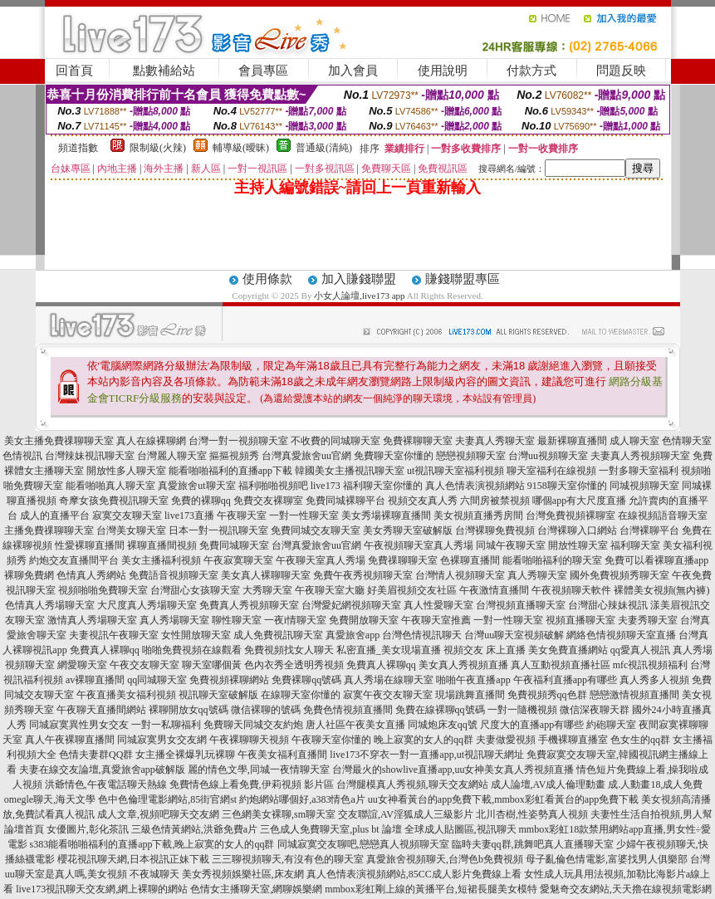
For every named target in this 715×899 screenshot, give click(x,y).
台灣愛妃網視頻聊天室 (351, 605)
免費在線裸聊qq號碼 (440, 710)
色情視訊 (22, 456)
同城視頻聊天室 (644, 485)
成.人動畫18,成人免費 (655, 784)
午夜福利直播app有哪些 (565, 680)
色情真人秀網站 (91, 575)
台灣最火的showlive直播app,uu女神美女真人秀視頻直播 (453, 769)
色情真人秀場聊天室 (50, 605)
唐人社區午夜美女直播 (355, 724)
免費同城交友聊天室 (315, 530)
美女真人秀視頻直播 (463, 665)
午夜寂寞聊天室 (238, 560)
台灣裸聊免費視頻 (495, 530)
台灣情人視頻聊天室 (460, 575)
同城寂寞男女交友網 (162, 739)
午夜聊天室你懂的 (331, 739)
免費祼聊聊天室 (403, 560)
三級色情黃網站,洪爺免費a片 (194, 829)
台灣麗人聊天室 (172, 456)
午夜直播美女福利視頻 (126, 695)
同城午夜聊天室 (511, 545)
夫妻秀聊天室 (648, 620)
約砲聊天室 (611, 724)
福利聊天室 (635, 545)
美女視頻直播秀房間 (478, 515)
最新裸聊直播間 (572, 441)
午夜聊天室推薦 (436, 620)
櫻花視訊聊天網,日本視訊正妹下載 (133, 859)
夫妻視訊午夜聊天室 (114, 635)
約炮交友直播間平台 (74, 560)
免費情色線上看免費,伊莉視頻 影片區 (251, 784)
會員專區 (263, 70)
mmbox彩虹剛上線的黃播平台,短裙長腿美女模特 (431, 889)
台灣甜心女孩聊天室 (195, 590)
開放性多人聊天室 (126, 470)
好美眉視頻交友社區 (412, 590)
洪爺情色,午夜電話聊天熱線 (106, 784)
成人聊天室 (634, 441)
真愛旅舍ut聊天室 (196, 485)
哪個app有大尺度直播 (579, 500)
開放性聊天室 (578, 545)
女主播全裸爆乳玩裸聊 (185, 754)
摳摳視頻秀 (234, 456)
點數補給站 (164, 70)
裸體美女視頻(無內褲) (662, 590)
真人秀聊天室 (537, 575)
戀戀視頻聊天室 (471, 456)
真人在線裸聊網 (151, 441)
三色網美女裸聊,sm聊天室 (278, 814)
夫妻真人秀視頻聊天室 (640, 456)
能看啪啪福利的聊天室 (552, 560)
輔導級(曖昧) (241, 148)
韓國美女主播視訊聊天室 (349, 470)
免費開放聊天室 (364, 620)
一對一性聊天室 (304, 515)
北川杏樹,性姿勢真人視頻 (532, 814)
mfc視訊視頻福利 (650, 665)
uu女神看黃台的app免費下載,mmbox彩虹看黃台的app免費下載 (503, 799)
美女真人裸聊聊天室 (266, 575)
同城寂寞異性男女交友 (79, 724)
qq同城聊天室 (157, 680)
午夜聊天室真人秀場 (320, 560)
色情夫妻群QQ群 (96, 754)
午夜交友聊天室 (144, 665)
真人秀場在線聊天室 (388, 680)
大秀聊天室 (267, 590)
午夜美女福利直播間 (282, 754)
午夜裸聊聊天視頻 (249, 739)
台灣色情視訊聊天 (422, 635)
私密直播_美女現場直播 (388, 650)
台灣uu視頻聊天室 (548, 456)
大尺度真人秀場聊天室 (147, 605)
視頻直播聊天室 (580, 620)
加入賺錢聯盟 (358, 279)
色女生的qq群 (640, 739)
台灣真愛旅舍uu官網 (306, 456)
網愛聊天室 (82, 665)
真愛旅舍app (353, 635)
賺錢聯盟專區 (462, 279)
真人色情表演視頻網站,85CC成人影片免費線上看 (414, 874)
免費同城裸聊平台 (345, 500)
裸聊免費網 (29, 575)
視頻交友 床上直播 (484, 650)
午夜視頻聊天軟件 (571, 590)
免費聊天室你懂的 (393, 456)
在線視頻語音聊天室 (663, 515)
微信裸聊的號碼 (266, 710)
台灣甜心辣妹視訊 (608, 605)
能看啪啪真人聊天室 (110, 485)
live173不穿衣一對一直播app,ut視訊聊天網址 (427, 754)
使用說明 (443, 70)
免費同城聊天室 (234, 545)
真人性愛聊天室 (438, 605)
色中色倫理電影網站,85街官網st (167, 799)
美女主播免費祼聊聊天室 (59, 441)
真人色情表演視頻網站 (475, 485)
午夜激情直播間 (494, 590)
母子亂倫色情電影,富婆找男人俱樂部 (607, 859)
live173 (325, 485)
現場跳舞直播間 (470, 695)
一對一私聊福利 (166, 724)
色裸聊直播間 (470, 560)
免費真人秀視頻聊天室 (249, 605)
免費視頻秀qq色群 (547, 695)
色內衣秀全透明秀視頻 (294, 665)
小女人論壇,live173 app (360, 295)
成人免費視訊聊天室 (278, 635)
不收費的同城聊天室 (335, 441)
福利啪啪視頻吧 (273, 485)
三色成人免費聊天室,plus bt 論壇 (330, 829)
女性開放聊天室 (196, 635)
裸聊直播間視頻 (162, 545)
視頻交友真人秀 (423, 500)
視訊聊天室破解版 (218, 695)
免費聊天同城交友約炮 (253, 724)
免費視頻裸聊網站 (229, 680)
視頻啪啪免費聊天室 (103, 590)
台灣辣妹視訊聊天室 (90, 456)
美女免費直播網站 (568, 650)
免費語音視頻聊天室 (173, 575)
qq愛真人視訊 (640, 650)
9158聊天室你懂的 (567, 485)
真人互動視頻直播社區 (560, 665)
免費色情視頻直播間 (348, 710)
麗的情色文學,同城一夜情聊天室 (259, 769)
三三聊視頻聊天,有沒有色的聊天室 (288, 859)
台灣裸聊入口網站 (577, 530)
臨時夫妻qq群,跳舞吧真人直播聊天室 (533, 844)
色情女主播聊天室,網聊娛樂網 (256, 889)
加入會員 (353, 70)
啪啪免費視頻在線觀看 (192, 650)
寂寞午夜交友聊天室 (388, 695)
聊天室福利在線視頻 (551, 470)
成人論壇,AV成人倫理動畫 (548, 784)
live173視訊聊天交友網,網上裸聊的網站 (102, 889)
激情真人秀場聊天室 (92, 620)
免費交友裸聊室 (268, 500)
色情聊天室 (687, 441)
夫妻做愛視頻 (506, 739)
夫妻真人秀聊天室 (495, 441)
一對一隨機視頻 (522, 710)
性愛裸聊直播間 (90, 545)
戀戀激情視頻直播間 (634, 695)
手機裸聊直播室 (573, 739)
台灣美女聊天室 (131, 530)
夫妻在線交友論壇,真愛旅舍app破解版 (102, 769)
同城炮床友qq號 (442, 724)
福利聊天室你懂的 (383, 485)
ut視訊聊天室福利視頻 (455, 470)
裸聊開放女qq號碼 (188, 710)
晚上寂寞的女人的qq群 (423, 739)
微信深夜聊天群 (594, 710)
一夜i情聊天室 (295, 620)
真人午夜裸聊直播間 (70, 739)
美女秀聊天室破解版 (408, 530)
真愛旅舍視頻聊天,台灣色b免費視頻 (444, 859)
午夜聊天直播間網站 (101, 710)
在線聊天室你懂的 (300, 695)
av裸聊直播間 (95, 680)
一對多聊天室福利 (638, 470)
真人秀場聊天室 (174, 620)
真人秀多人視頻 (654, 680)
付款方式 (531, 70)
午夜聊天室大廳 (330, 590)
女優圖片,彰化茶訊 (88, 829)
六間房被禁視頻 (495, 500)
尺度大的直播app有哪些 (532, 724)
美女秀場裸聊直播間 (386, 515)
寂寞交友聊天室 (127, 515)
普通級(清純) (324, 148)
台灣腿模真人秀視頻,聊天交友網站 (412, 784)
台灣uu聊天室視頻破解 (514, 635)
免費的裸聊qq (201, 500)
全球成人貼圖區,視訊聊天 (460, 829)
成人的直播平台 (55, 515)
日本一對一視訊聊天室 (218, 530)
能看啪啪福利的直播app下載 (230, 470)
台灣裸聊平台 (649, 530)
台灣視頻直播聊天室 (521, 605)
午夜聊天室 (242, 515)
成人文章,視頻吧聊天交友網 (158, 814)
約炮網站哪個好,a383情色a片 (302, 799)
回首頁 (74, 70)
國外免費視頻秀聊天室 (619, 575)
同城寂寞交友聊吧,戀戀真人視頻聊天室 (363, 844)
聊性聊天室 (237, 620)
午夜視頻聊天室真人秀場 (418, 545)
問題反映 (621, 70)
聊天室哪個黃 (212, 665)
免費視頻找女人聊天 (289, 650)
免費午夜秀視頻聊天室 (363, 575)
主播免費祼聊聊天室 (49, 530)
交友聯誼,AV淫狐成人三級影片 (405, 814)
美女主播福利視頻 (161, 560)
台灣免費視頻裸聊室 (570, 515)
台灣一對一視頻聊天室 (238, 441)
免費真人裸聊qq (105, 650)
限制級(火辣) (158, 148)
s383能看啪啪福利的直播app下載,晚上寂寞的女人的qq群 (152, 844)
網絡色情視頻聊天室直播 (621, 635)
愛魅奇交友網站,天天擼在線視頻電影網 (626, 889)
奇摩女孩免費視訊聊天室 (114, 500)
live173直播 (189, 515)
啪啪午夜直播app (473, 680)
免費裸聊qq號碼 (306, 680)
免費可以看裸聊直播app (656, 560)
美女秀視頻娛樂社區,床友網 (243, 874)
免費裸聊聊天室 (418, 441)
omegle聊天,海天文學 (49, 799)
